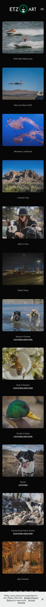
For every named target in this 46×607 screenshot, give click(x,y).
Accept (31, 600)
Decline (21, 603)
